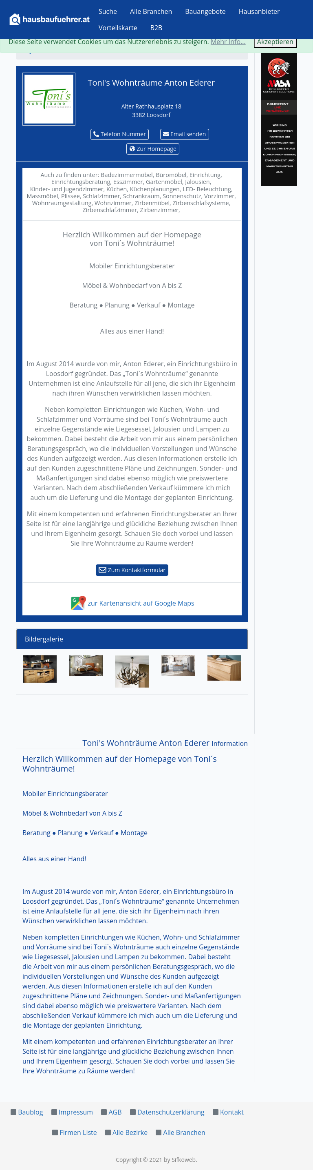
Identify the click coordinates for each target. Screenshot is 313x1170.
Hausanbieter (259, 11)
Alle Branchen (151, 11)
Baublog (30, 1112)
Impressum (76, 1112)
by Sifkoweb (180, 1159)
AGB (114, 1112)
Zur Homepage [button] (153, 149)
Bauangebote (205, 11)
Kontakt (232, 1112)
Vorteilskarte (118, 27)
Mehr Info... (228, 41)
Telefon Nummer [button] (119, 134)
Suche (108, 11)
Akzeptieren (275, 41)
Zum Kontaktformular (132, 570)
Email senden (184, 134)
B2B (156, 27)
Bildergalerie (44, 639)
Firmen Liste (78, 1132)
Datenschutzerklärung (171, 1112)
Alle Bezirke (130, 1132)
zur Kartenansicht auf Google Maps (132, 603)
